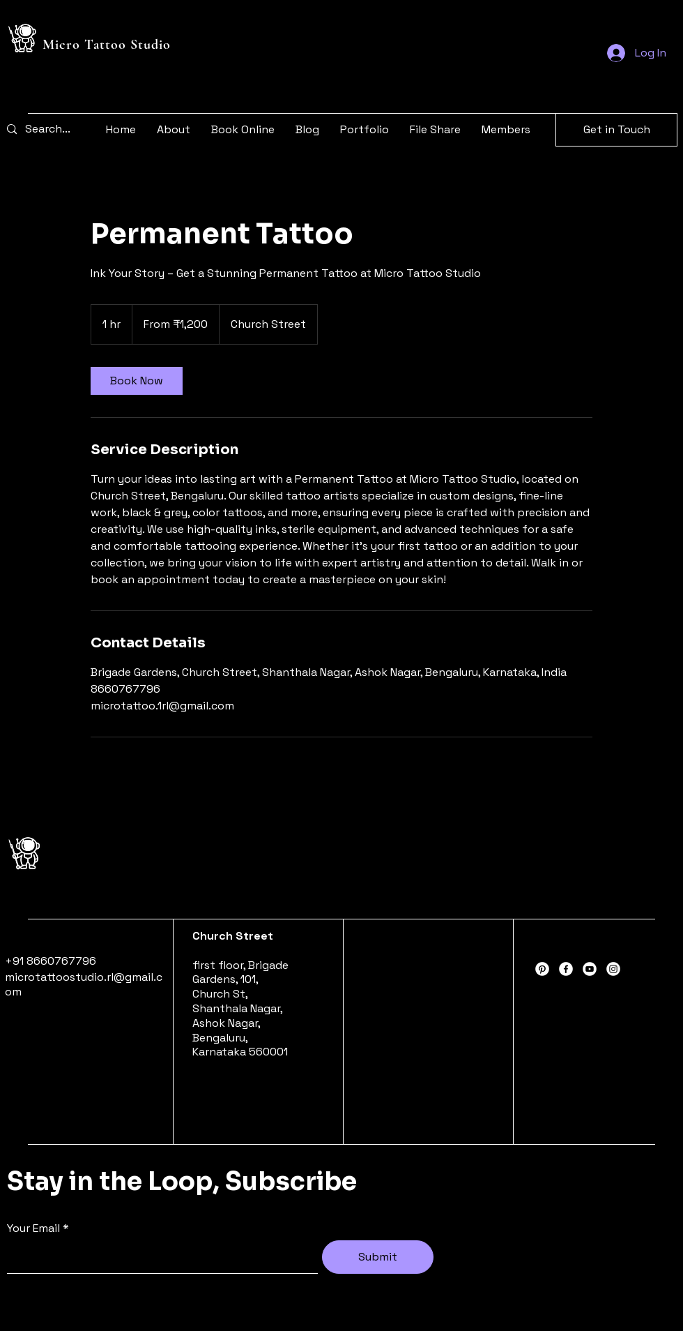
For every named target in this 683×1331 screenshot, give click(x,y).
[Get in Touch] (616, 129)
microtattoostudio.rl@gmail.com (83, 984)
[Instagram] (613, 969)
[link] (137, 381)
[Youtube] (589, 969)
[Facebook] (566, 969)
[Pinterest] (542, 969)
